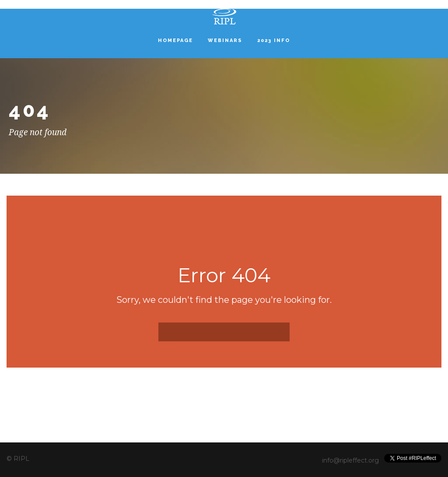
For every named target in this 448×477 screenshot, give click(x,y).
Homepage (175, 40)
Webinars (225, 40)
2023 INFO (273, 40)
